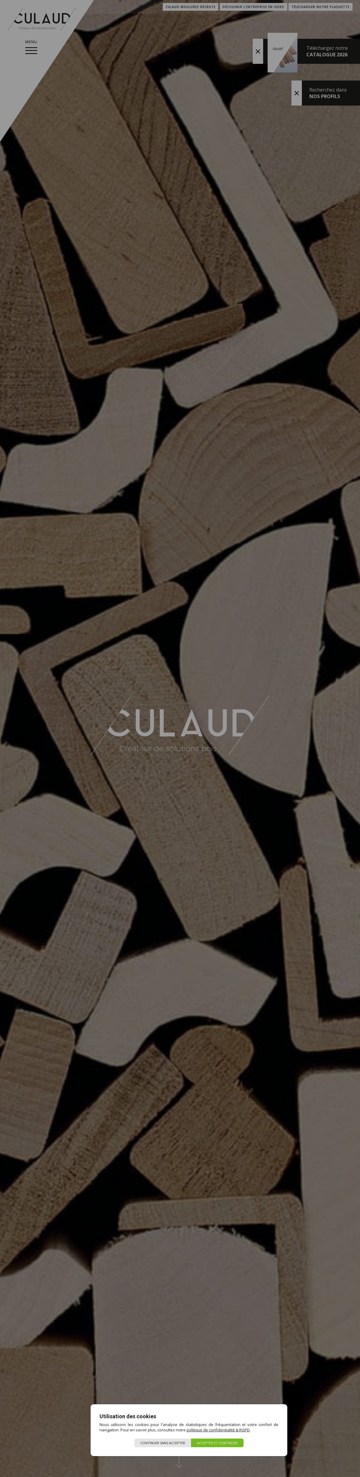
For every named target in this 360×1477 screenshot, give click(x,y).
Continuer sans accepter (162, 1443)
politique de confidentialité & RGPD (218, 1430)
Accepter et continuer (217, 1443)
